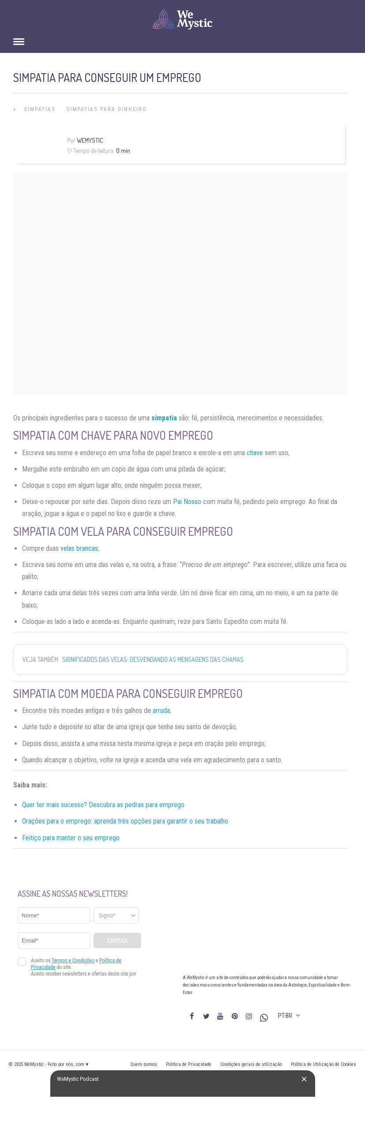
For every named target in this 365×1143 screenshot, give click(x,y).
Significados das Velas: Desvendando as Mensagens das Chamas (153, 659)
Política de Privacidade (188, 1064)
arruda (161, 710)
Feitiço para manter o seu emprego (71, 838)
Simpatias (40, 109)
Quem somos (143, 1064)
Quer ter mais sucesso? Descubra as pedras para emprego (103, 805)
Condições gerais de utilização (251, 1064)
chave (255, 453)
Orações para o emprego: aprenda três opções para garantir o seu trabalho (125, 821)
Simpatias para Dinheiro (106, 109)
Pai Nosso (187, 501)
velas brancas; (79, 548)
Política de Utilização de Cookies (323, 1064)
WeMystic (90, 140)
